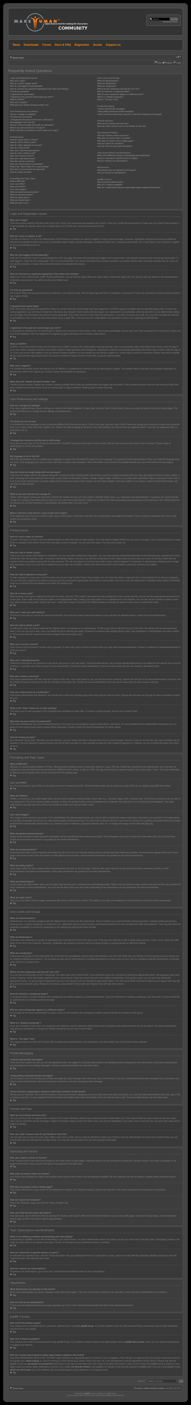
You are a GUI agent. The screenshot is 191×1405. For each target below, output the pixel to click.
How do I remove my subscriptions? (112, 161)
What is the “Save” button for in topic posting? (29, 167)
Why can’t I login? (17, 81)
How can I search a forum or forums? (113, 135)
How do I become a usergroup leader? (113, 91)
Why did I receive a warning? (22, 161)
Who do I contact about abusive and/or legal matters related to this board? (129, 187)
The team (138, 1388)
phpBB (86, 1393)
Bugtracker (82, 44)
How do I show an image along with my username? (32, 125)
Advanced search (170, 22)
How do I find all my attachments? (111, 173)
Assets (97, 44)
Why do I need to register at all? (23, 83)
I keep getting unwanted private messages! (115, 111)
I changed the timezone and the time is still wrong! (31, 120)
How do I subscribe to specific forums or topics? (117, 158)
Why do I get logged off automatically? (26, 86)
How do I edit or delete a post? (23, 142)
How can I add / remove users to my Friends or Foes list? (121, 126)
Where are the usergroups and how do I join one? (118, 89)
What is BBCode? (17, 181)
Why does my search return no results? (114, 138)
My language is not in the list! (22, 122)
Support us (113, 44)
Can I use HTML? (17, 184)
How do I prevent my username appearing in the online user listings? (39, 89)
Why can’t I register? (19, 102)
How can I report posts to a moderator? (26, 164)
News (16, 44)
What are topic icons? (19, 203)
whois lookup (32, 1360)
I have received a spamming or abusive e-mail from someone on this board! (129, 114)
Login (178, 63)
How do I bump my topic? (21, 172)
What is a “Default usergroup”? (110, 97)
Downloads (31, 44)
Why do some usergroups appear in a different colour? (120, 94)
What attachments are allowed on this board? (116, 170)
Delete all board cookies (154, 1388)
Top (14, 229)
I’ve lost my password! (19, 91)
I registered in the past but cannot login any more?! (31, 97)
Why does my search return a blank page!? (115, 141)
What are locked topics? (20, 200)
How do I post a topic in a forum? (24, 140)
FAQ (159, 63)
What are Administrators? (108, 81)
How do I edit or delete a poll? (23, 153)
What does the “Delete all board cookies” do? (29, 105)
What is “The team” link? (107, 99)
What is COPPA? (17, 99)
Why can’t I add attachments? (22, 158)
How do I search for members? (110, 143)
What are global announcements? (24, 192)
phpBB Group (87, 1326)
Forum (46, 44)
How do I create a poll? (20, 148)
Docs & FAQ (63, 44)
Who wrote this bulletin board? (110, 182)
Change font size (178, 57)
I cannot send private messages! (111, 109)
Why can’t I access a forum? (22, 156)
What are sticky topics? (20, 197)
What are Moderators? (106, 83)
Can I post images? (18, 189)
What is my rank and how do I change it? (27, 128)
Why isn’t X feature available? (110, 185)
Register (168, 63)
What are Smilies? (18, 186)
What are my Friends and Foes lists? (113, 123)
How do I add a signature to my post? (26, 145)
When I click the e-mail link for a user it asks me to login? (34, 130)
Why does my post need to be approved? (27, 169)
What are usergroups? (106, 86)
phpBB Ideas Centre (134, 1342)
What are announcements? (21, 195)
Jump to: (141, 1381)
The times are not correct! (21, 117)
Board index (18, 58)
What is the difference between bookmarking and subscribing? (123, 155)
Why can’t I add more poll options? (25, 150)
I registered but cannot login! (22, 94)
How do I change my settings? (23, 114)
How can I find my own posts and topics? (114, 146)
